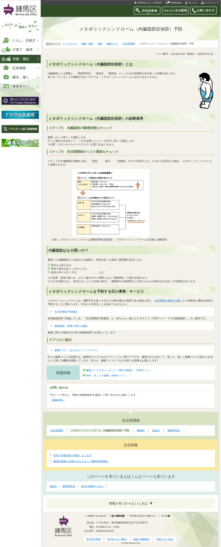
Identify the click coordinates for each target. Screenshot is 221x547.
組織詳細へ (58, 399)
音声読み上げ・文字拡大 (150, 2)
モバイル (192, 2)
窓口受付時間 (93, 539)
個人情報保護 (117, 516)
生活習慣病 (129, 43)
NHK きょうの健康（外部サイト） (106, 375)
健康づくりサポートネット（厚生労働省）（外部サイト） (119, 370)
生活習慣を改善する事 (167, 300)
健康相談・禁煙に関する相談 (71, 326)
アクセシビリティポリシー (143, 516)
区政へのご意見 (165, 539)
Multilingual (176, 2)
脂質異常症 (69, 486)
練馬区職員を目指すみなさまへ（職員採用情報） (81, 461)
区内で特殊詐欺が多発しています (72, 455)
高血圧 (53, 486)
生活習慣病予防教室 (65, 311)
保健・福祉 (87, 43)
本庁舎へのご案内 (116, 539)
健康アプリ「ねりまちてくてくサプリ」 (77, 350)
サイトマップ (212, 2)
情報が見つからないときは (128, 503)
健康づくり (113, 43)
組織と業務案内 (141, 539)
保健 (100, 43)
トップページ (70, 43)
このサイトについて (96, 516)
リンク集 (165, 516)
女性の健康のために (92, 486)
